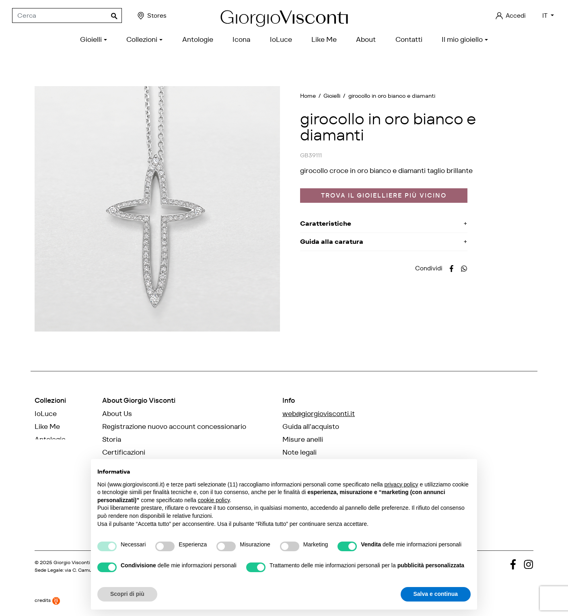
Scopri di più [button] (127, 594)
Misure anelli (302, 439)
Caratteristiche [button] (325, 223)
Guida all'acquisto (310, 426)
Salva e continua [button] (436, 594)
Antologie (50, 439)
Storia (111, 439)
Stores (151, 15)
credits (47, 599)
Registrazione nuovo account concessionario (174, 426)
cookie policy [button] (214, 500)
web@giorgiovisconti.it (318, 413)
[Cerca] (67, 15)
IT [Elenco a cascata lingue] (545, 15)
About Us (117, 413)
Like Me (47, 426)
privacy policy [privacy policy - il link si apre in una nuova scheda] (401, 484)
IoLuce (46, 413)
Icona (43, 452)
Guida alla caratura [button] (331, 241)
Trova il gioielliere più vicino (384, 195)
